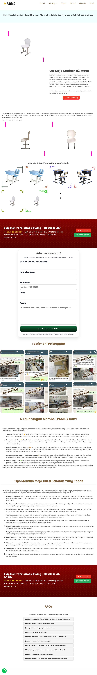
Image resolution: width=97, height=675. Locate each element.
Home (42, 3)
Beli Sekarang (71, 61)
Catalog (51, 3)
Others (72, 3)
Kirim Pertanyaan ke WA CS (48, 292)
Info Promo (83, 194)
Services (82, 3)
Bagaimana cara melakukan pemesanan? (39, 586)
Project (63, 3)
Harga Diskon (82, 198)
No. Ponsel (48, 248)
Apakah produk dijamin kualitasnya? (37, 604)
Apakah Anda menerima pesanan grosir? (39, 617)
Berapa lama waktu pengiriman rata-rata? (39, 591)
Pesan (48, 276)
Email (48, 259)
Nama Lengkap (48, 238)
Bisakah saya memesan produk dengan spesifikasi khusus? (45, 613)
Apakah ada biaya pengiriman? (36, 595)
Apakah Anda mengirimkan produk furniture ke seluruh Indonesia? (47, 582)
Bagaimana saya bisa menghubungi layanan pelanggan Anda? (46, 622)
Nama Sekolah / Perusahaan (48, 228)
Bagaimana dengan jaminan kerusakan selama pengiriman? (45, 600)
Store (92, 3)
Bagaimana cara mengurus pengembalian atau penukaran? (45, 608)
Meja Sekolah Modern (51, 672)
